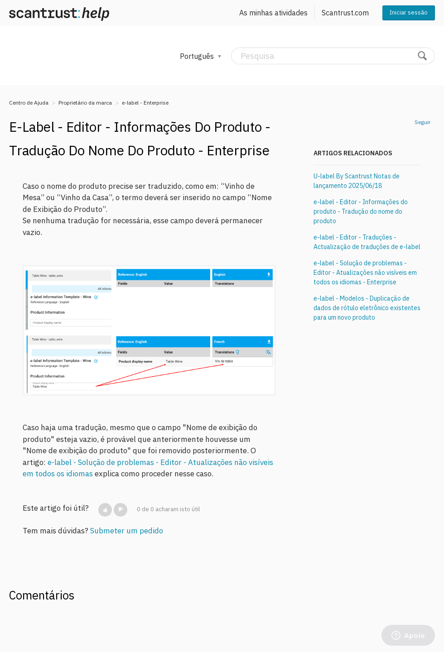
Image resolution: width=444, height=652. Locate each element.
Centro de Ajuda (28, 102)
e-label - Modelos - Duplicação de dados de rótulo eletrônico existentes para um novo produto (367, 307)
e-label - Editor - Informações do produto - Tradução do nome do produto (361, 211)
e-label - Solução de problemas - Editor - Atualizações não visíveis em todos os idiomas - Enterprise (365, 272)
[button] (105, 510)
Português (198, 56)
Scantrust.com (345, 12)
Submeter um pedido (126, 531)
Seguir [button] (422, 122)
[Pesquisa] (333, 56)
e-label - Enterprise (145, 102)
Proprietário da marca (85, 102)
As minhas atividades (273, 12)
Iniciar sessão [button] (409, 12)
